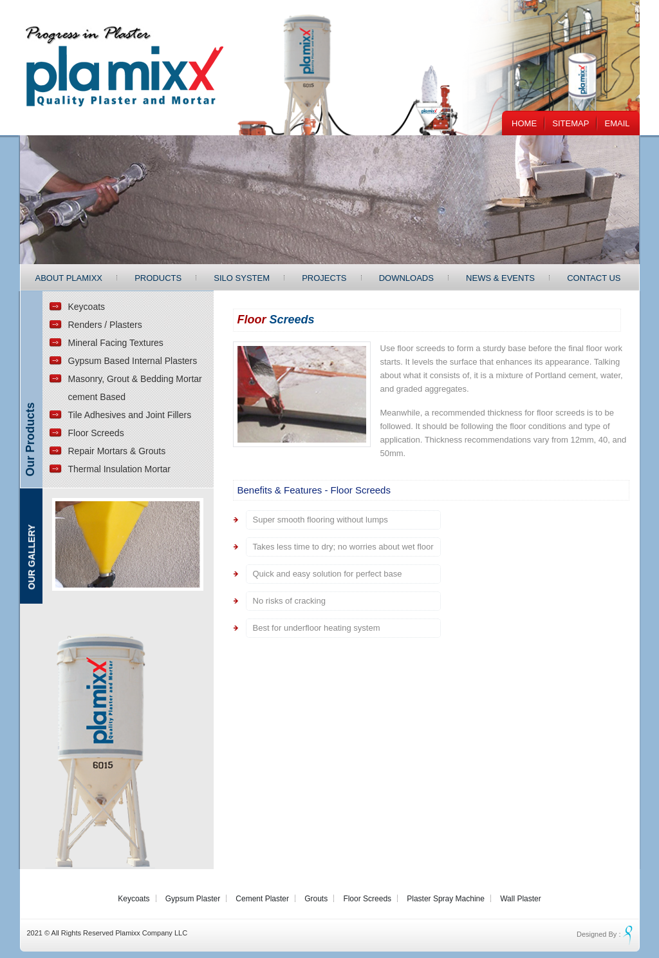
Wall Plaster (520, 898)
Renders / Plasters (105, 325)
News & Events (500, 278)
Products (158, 278)
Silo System (242, 278)
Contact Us (593, 278)
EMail (616, 123)
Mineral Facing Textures (115, 343)
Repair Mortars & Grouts (117, 451)
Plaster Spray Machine (446, 898)
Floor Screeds (96, 433)
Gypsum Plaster (192, 898)
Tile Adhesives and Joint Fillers (130, 415)
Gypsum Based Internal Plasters (133, 361)
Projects (324, 278)
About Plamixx (69, 278)
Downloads (406, 278)
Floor (276, 319)
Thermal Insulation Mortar (119, 469)
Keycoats (87, 307)
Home (524, 123)
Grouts (316, 898)
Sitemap (570, 123)
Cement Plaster (262, 898)
